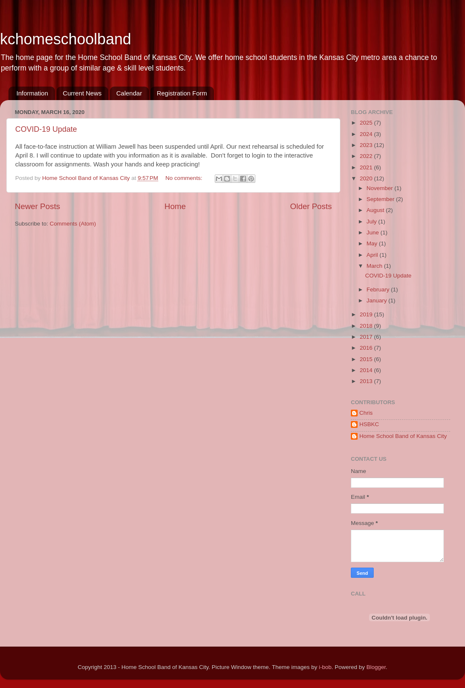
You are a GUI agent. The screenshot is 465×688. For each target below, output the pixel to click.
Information (32, 93)
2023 (367, 145)
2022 (367, 156)
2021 (367, 167)
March (375, 266)
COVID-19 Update (46, 129)
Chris (366, 413)
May (373, 243)
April (373, 255)
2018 (367, 326)
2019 (367, 314)
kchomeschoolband (65, 39)
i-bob (325, 667)
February (379, 289)
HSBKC (369, 424)
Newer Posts (37, 206)
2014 (367, 370)
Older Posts (311, 206)
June (373, 232)
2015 (367, 359)
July (372, 221)
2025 (367, 123)
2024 (367, 134)
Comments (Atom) (73, 223)
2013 (367, 381)
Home (175, 206)
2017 (367, 337)
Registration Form (182, 93)
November (380, 188)
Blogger (376, 667)
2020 (367, 178)
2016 (367, 348)
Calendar (129, 93)
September (381, 199)
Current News (82, 93)
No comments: (184, 178)
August (376, 210)
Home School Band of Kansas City (403, 436)
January (377, 300)
